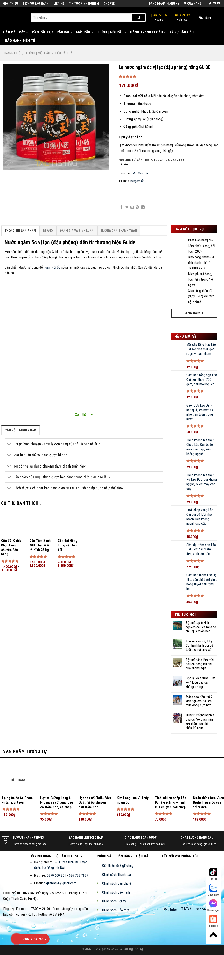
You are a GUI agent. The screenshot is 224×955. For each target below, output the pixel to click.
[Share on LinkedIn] (143, 207)
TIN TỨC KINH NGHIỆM (84, 3)
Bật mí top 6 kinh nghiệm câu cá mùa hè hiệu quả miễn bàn (201, 627)
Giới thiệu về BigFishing (117, 866)
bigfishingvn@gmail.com (60, 883)
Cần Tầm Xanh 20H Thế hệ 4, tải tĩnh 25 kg (40, 545)
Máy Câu (84, 32)
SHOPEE (109, 3)
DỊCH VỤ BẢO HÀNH (36, 3)
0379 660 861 (182, 17)
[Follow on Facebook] (206, 3)
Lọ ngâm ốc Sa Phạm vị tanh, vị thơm (17, 800)
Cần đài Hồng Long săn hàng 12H (68, 545)
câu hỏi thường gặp (20, 430)
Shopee (201, 909)
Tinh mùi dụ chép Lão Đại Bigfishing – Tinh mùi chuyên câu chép (170, 802)
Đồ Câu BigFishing (131, 949)
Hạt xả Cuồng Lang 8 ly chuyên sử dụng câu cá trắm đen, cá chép (56, 802)
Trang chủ (11, 53)
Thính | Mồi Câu (111, 32)
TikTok (186, 908)
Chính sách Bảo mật (115, 910)
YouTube (170, 910)
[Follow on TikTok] (210, 3)
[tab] (20, 231)
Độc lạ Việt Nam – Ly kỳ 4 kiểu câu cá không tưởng (200, 682)
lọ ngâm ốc (137, 181)
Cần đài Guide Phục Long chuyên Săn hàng (11, 547)
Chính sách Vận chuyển (117, 883)
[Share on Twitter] (127, 207)
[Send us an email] (214, 3)
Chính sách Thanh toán (117, 875)
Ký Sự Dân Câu (182, 32)
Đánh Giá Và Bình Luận (77, 231)
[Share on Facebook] (121, 207)
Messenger (213, 905)
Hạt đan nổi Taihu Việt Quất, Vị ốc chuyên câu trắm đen (95, 802)
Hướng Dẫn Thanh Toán (119, 231)
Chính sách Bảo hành (116, 892)
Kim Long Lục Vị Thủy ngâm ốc (133, 800)
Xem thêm (82, 414)
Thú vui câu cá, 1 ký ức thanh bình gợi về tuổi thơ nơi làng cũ (199, 645)
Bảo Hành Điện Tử (20, 40)
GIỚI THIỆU (10, 3)
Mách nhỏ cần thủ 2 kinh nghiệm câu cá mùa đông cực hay (199, 701)
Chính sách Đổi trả (114, 901)
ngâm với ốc (52, 267)
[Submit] (138, 17)
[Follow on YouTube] (218, 3)
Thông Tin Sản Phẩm (20, 231)
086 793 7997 (160, 17)
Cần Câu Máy (15, 32)
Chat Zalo (213, 890)
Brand (48, 231)
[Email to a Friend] (132, 207)
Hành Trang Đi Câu (148, 32)
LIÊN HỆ (59, 3)
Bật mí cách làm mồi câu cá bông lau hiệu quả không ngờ (200, 664)
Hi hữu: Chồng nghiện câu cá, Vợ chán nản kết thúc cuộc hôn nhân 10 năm (200, 721)
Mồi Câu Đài (64, 53)
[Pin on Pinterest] (137, 207)
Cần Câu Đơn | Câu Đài (52, 32)
